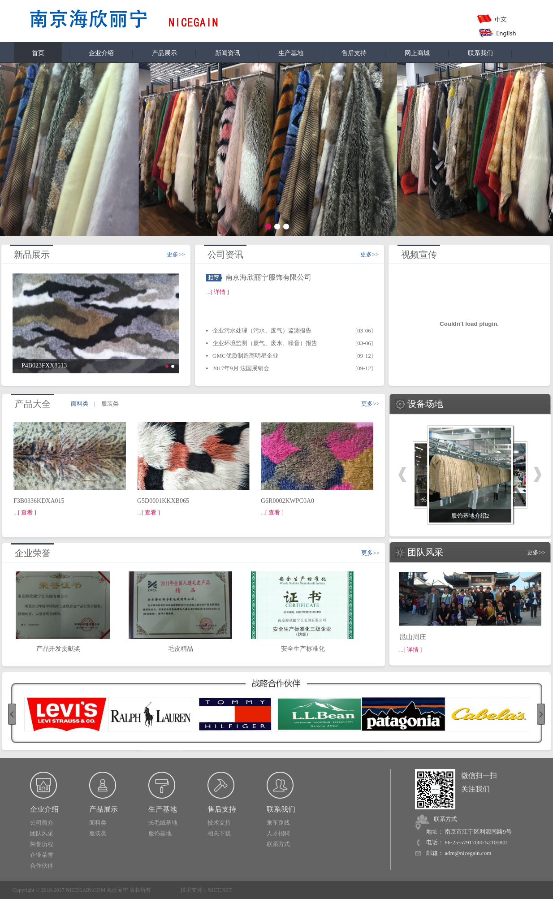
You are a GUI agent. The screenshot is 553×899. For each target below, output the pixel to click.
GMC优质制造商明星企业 (245, 355)
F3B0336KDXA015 (39, 500)
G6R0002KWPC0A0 (287, 500)
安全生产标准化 (304, 646)
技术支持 (219, 822)
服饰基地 (160, 833)
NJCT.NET (219, 890)
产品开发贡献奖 (60, 646)
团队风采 (41, 833)
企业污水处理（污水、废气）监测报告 (261, 330)
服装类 (98, 833)
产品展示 (164, 53)
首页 (38, 53)
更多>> (176, 254)
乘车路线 (278, 822)
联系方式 (278, 844)
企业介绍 (101, 53)
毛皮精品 (182, 646)
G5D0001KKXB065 (163, 500)
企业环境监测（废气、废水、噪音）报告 (264, 343)
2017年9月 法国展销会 (240, 368)
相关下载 (219, 833)
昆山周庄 (412, 636)
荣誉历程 (41, 844)
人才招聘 (278, 833)
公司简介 (41, 822)
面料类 (98, 822)
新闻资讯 (227, 53)
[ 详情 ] (220, 292)
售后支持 (354, 53)
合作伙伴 (41, 865)
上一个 (402, 474)
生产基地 (290, 53)
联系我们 (480, 53)
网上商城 (417, 53)
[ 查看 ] (27, 512)
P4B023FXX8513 (44, 365)
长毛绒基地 (162, 822)
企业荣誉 (41, 854)
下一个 (538, 474)
